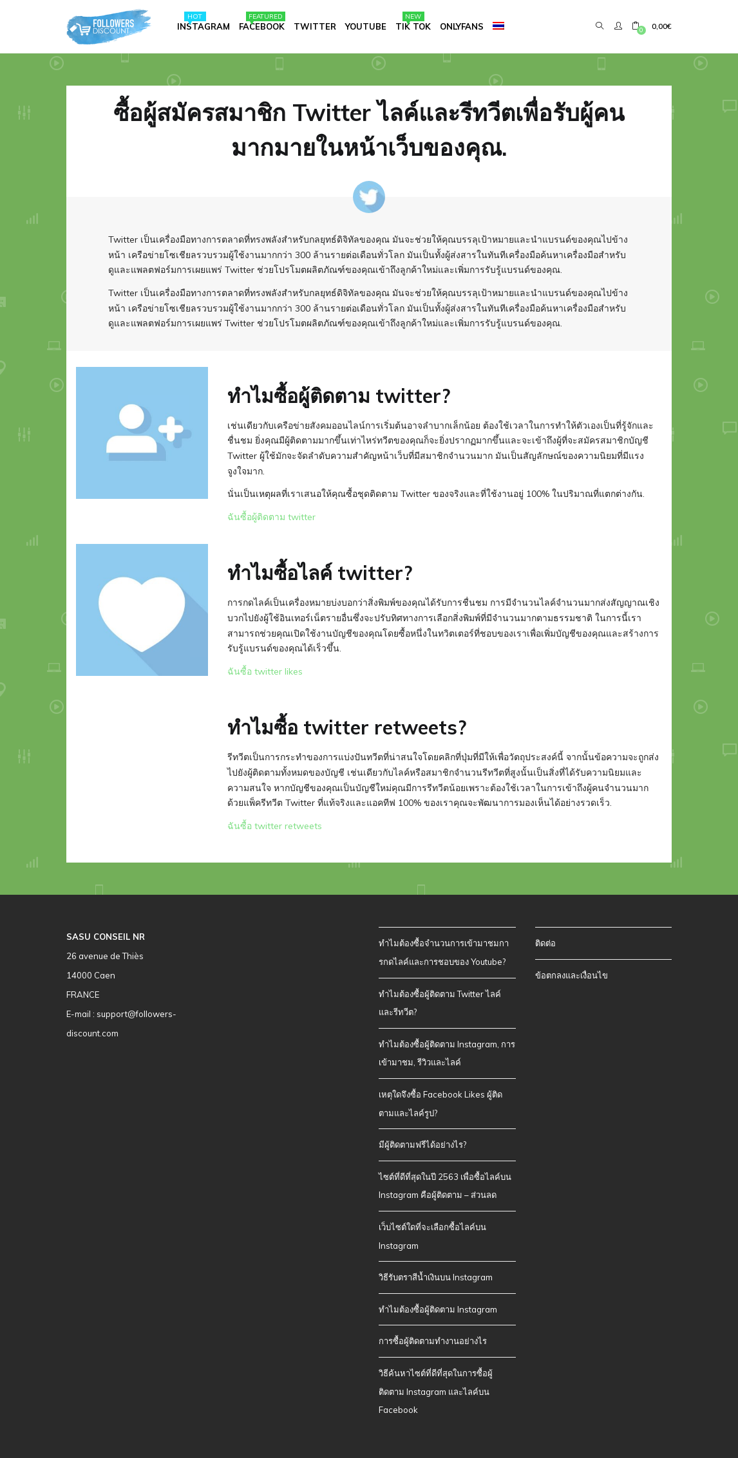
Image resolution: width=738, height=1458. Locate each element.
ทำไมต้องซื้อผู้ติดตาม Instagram (438, 1309)
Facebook (262, 22)
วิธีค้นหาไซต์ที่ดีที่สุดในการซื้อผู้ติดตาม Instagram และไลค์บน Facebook (436, 1391)
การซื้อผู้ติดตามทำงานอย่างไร (433, 1341)
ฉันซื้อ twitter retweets (274, 826)
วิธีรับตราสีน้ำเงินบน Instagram (436, 1277)
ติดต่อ (545, 943)
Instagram (203, 22)
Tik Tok (413, 22)
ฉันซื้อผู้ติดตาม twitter (271, 517)
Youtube (365, 26)
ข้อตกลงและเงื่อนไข (571, 975)
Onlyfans (462, 26)
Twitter (315, 26)
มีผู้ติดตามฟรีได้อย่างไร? (422, 1144)
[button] (652, 26)
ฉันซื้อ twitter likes (265, 671)
